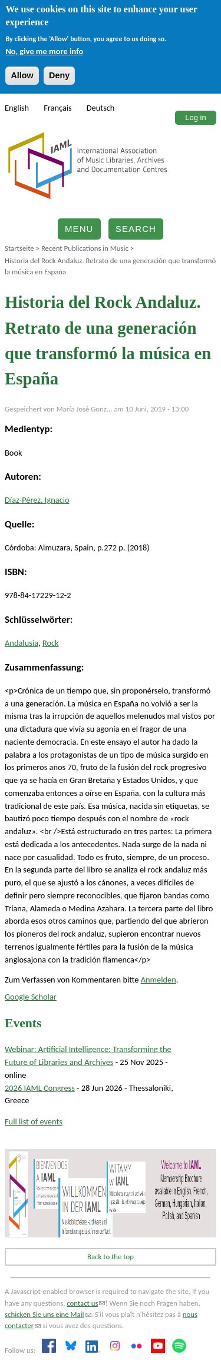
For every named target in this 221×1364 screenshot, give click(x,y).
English (17, 107)
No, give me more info (44, 51)
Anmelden (158, 979)
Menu (79, 229)
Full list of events (33, 1121)
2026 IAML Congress (40, 1088)
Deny (59, 75)
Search (136, 229)
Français (58, 107)
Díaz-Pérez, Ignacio (37, 500)
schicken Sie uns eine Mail (48, 1314)
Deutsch (101, 107)
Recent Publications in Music (84, 248)
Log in (195, 117)
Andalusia (21, 643)
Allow (22, 75)
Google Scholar (31, 996)
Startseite (19, 248)
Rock (50, 643)
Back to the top (110, 1256)
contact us (86, 1303)
